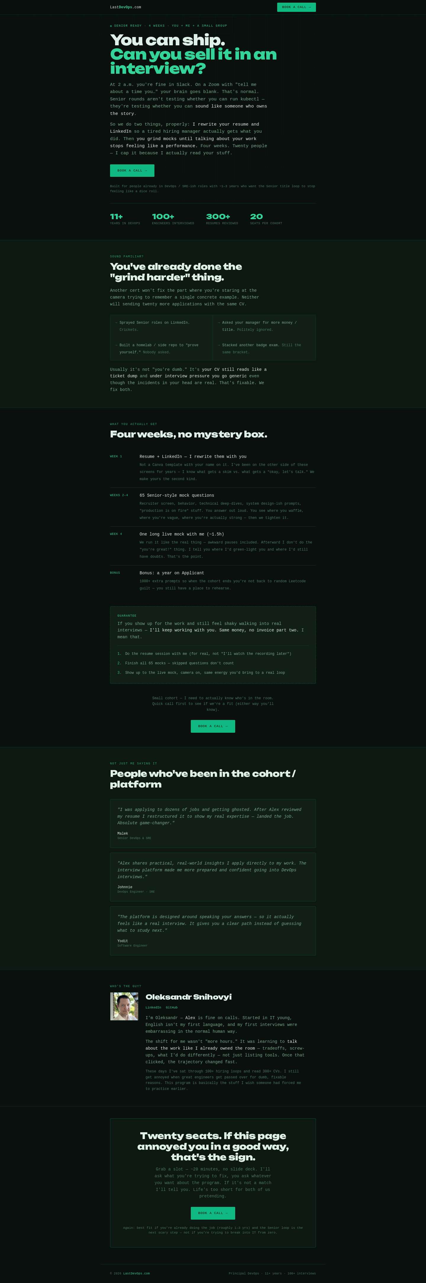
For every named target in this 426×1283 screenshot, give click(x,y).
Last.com (125, 7)
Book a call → (296, 7)
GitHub (172, 1007)
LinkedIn (153, 1007)
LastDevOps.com (136, 1273)
